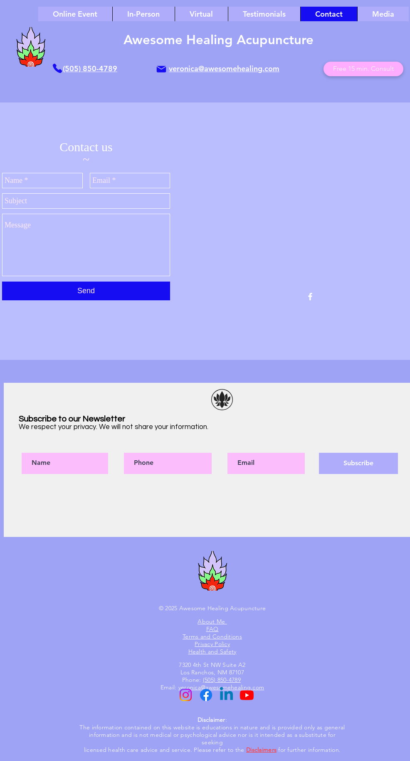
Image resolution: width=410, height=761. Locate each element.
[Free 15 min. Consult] (363, 69)
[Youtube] (247, 695)
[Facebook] (206, 695)
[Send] (86, 291)
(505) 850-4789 (90, 68)
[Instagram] (186, 695)
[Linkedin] (226, 695)
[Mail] (161, 69)
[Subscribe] (358, 463)
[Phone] (57, 68)
